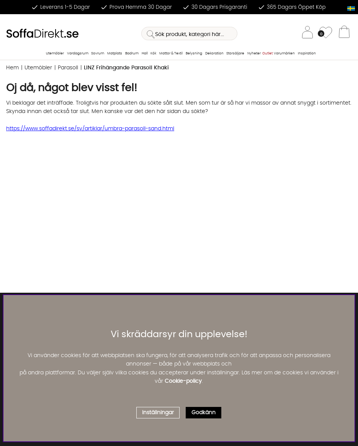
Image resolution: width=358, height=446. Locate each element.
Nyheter (254, 53)
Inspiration (307, 53)
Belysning (194, 53)
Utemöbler (55, 53)
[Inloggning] (307, 34)
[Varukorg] (344, 33)
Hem (12, 68)
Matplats (114, 53)
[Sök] (189, 33)
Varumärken (284, 53)
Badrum (132, 53)
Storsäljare (235, 53)
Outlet (267, 53)
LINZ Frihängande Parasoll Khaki (126, 68)
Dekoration (214, 53)
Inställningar (158, 412)
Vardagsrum (77, 53)
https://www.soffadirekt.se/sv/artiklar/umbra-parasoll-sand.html (90, 128)
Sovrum (97, 53)
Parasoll (68, 68)
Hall (145, 53)
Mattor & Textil (171, 53)
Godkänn (203, 412)
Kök (153, 53)
